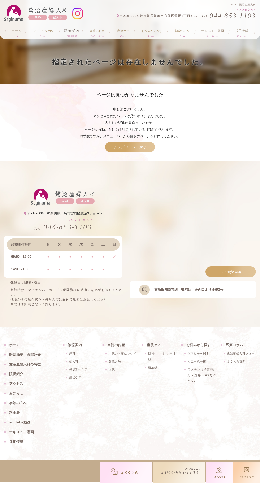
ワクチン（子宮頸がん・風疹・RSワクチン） (201, 376)
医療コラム (234, 346)
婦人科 (73, 362)
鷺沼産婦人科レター (241, 354)
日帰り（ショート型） (162, 357)
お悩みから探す (198, 354)
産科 (72, 354)
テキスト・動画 (213, 31)
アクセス (16, 384)
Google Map (232, 271)
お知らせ (16, 394)
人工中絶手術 (196, 362)
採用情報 (242, 31)
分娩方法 (115, 362)
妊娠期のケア (78, 370)
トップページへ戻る (130, 147)
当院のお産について (122, 354)
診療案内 (72, 31)
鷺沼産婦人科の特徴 (25, 365)
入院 (112, 370)
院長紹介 (16, 375)
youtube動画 (19, 423)
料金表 (14, 414)
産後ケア (75, 378)
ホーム (16, 31)
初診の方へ (18, 404)
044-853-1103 (67, 227)
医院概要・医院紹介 (25, 355)
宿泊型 (152, 368)
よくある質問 (236, 362)
